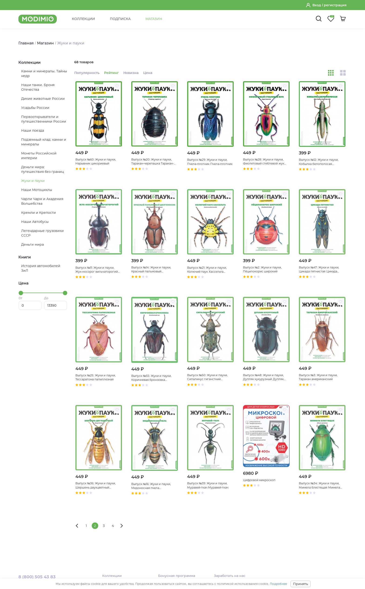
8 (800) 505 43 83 (37, 576)
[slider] (21, 293)
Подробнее (278, 584)
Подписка (120, 19)
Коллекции (83, 19)
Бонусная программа (176, 576)
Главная (26, 43)
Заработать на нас (229, 576)
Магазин (153, 19)
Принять (300, 584)
